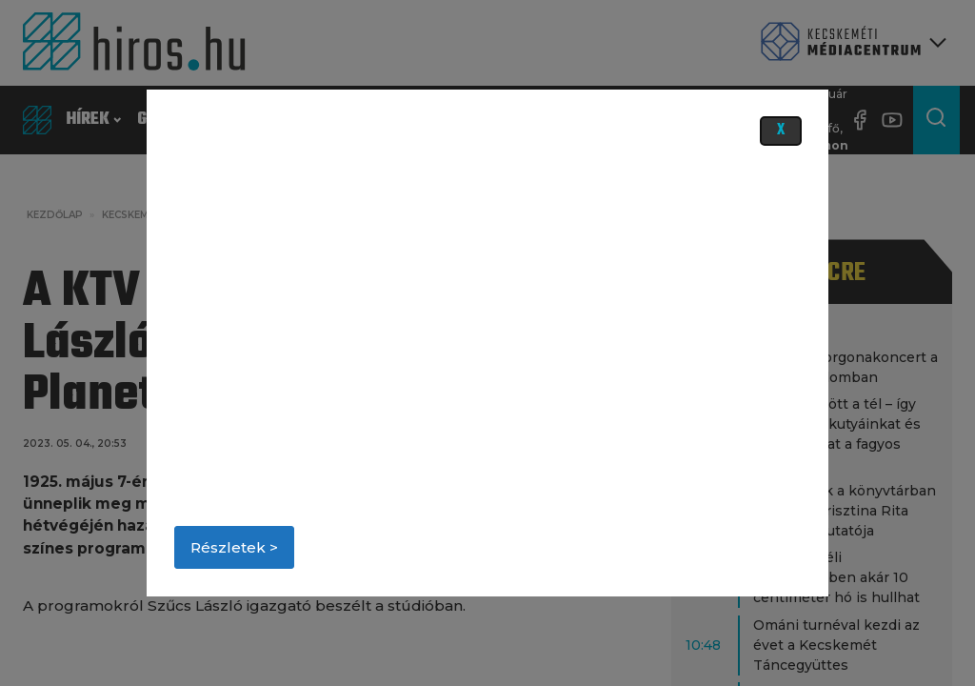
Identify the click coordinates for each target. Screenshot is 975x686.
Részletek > (234, 547)
